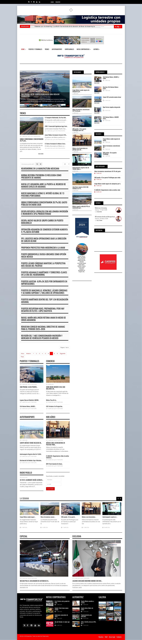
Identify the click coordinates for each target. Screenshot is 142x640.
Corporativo (99, 211)
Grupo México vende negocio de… (31, 443)
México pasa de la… (51, 400)
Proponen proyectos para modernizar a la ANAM (43, 248)
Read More (96, 83)
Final (22, 356)
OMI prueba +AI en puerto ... (68, 517)
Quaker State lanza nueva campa (61, 609)
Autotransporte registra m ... (110, 517)
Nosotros (101, 637)
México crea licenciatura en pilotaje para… (55, 444)
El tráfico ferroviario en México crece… (55, 144)
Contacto (119, 637)
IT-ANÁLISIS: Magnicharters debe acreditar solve (107, 190)
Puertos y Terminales (35, 49)
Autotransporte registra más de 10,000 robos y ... (80, 168)
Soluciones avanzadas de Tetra (61, 615)
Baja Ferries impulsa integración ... (111, 108)
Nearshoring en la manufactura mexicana (40, 169)
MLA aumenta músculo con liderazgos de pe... (105, 216)
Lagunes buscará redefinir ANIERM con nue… (87, 581)
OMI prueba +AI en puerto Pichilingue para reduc (107, 177)
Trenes (47, 49)
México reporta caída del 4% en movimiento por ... (81, 207)
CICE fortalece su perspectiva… (54, 406)
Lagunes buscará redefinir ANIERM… (29, 400)
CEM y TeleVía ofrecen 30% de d (88, 622)
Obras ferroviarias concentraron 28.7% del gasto (107, 171)
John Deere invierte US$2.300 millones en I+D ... (80, 187)
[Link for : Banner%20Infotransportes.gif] (71, 19)
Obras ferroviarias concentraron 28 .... (111, 146)
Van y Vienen (99, 220)
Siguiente (62, 353)
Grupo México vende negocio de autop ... (111, 139)
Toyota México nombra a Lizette (87, 602)
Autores (96, 49)
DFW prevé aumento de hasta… (54, 464)
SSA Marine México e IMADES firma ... (111, 118)
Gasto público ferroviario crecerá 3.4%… (56, 135)
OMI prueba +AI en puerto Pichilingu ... (110, 153)
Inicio (22, 353)
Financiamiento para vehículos (86, 615)
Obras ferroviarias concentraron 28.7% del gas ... (80, 110)
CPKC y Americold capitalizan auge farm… (56, 126)
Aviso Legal (112, 637)
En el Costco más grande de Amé (62, 602)
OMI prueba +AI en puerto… (28, 387)
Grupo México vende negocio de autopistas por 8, (107, 184)
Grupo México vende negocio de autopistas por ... (80, 91)
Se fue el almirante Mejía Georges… (31, 480)
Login (52, 2)
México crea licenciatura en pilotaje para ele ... (79, 149)
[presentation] (118, 498)
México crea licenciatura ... (89, 517)
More (67, 105)
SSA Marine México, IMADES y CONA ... (111, 77)
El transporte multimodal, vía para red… (56, 117)
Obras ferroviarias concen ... (48, 517)
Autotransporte (57, 49)
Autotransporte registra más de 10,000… (31, 454)
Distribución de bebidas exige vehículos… (31, 460)
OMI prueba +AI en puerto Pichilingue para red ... (79, 129)
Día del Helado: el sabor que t (62, 622)
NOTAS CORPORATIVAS (84, 49)
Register (58, 2)
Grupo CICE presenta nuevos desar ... (112, 98)
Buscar (118, 26)
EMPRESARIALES (69, 49)
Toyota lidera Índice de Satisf (87, 609)
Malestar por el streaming (101, 208)
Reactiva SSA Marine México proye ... (110, 88)
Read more (40, 154)
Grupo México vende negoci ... (28, 517)
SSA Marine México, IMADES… (28, 406)
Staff (106, 637)
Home (23, 49)
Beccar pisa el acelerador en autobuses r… (34, 581)
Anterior (28, 353)
